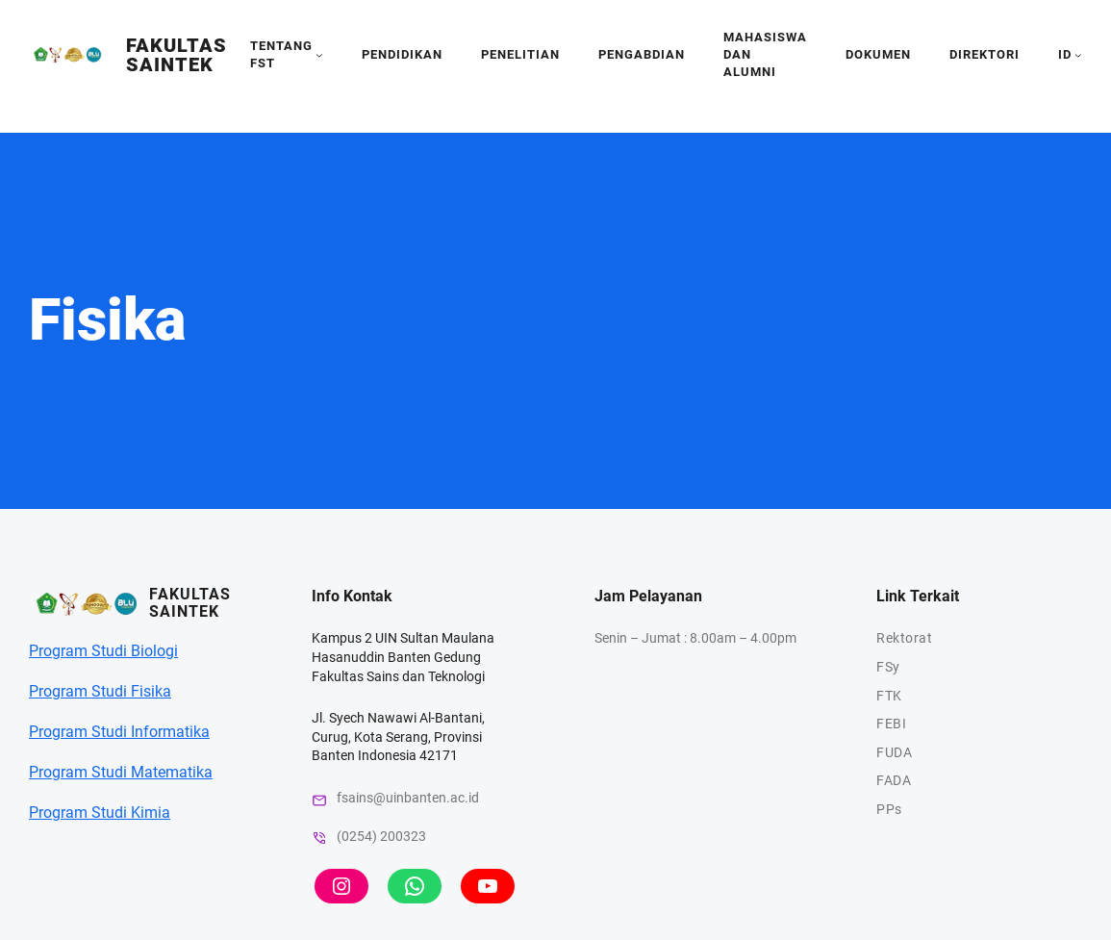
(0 (343, 836)
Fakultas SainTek (176, 55)
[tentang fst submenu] (319, 55)
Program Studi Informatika (119, 732)
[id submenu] (1078, 55)
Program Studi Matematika (121, 772)
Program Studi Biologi (103, 651)
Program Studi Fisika (100, 691)
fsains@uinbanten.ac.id (408, 797)
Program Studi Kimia (99, 812)
